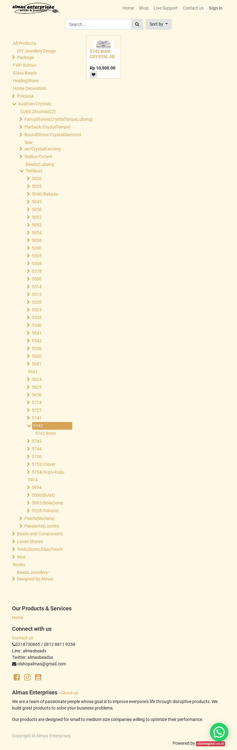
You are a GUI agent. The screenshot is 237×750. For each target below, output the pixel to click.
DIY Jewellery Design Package (36, 54)
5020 (37, 178)
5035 (37, 186)
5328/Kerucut (45, 510)
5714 (37, 402)
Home (17, 617)
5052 (37, 217)
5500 (37, 278)
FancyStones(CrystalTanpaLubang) (46, 119)
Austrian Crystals (34, 103)
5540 (37, 325)
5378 (37, 271)
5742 (38, 425)
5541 (37, 333)
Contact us (22, 637)
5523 (37, 309)
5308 (37, 263)
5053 (37, 224)
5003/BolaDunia (47, 502)
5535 (37, 317)
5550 (37, 348)
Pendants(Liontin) (41, 526)
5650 (37, 394)
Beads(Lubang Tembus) (40, 167)
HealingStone (26, 80)
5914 (33, 479)
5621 (33, 371)
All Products (24, 43)
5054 (37, 232)
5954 (37, 487)
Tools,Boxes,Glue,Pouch (40, 549)
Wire (21, 556)
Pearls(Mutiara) (39, 518)
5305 (37, 255)
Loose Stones (30, 541)
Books (19, 564)
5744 (37, 448)
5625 (37, 387)
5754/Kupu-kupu (48, 472)
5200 (37, 248)
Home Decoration (29, 88)
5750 (37, 456)
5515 (37, 294)
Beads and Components (40, 533)
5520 (37, 302)
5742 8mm (45, 433)
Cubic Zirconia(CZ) (38, 111)
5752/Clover (44, 464)
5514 (37, 286)
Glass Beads (25, 72)
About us (69, 692)
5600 (37, 356)
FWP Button (24, 65)
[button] (159, 24)
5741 (37, 417)
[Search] (137, 24)
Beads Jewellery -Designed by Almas (35, 575)
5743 (37, 441)
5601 (37, 363)
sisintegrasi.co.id (210, 744)
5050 (37, 209)
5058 (37, 240)
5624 (37, 379)
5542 (37, 340)
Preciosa (25, 96)
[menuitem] (128, 8)
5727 (37, 410)
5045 (37, 201)
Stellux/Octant (38, 156)
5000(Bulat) (43, 495)
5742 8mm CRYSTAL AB (102, 54)
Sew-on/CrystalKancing (42, 145)
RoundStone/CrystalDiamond (46, 134)
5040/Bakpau (45, 194)
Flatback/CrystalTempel (46, 126)
